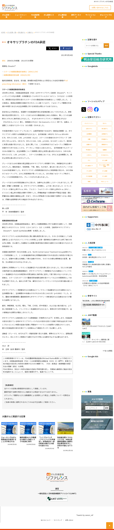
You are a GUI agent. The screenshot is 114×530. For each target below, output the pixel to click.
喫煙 (89, 175)
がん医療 (104, 165)
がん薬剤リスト (49, 16)
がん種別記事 (62, 16)
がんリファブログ (106, 16)
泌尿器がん (105, 128)
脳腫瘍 (105, 144)
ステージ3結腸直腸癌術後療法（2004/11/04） (21, 65)
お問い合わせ (69, 514)
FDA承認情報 (35, 16)
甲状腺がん (89, 144)
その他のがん (105, 149)
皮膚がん (89, 138)
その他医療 (89, 170)
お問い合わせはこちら (100, 7)
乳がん (105, 117)
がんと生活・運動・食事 (104, 159)
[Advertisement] (97, 77)
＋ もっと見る (107, 345)
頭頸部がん (105, 138)
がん (89, 154)
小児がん (89, 149)
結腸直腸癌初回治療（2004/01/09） (17, 69)
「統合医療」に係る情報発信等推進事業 (95, 295)
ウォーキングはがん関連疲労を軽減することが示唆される (8, 433)
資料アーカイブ (76, 16)
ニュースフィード (21, 16)
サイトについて (90, 16)
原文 (3, 54)
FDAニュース (104, 175)
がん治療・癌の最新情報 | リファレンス (25, 526)
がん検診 (104, 170)
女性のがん (89, 122)
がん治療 (104, 154)
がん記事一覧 (6, 16)
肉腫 (89, 133)
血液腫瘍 (89, 128)
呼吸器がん (105, 133)
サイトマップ (58, 514)
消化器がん (105, 122)
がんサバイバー (89, 117)
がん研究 (89, 165)
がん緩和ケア (89, 159)
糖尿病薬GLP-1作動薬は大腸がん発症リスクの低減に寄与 (28, 433)
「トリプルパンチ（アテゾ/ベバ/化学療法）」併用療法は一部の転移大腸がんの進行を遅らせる (47, 435)
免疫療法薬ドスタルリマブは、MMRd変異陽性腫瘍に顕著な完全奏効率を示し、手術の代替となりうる (64, 436)
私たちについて (46, 514)
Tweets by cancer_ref (84, 509)
